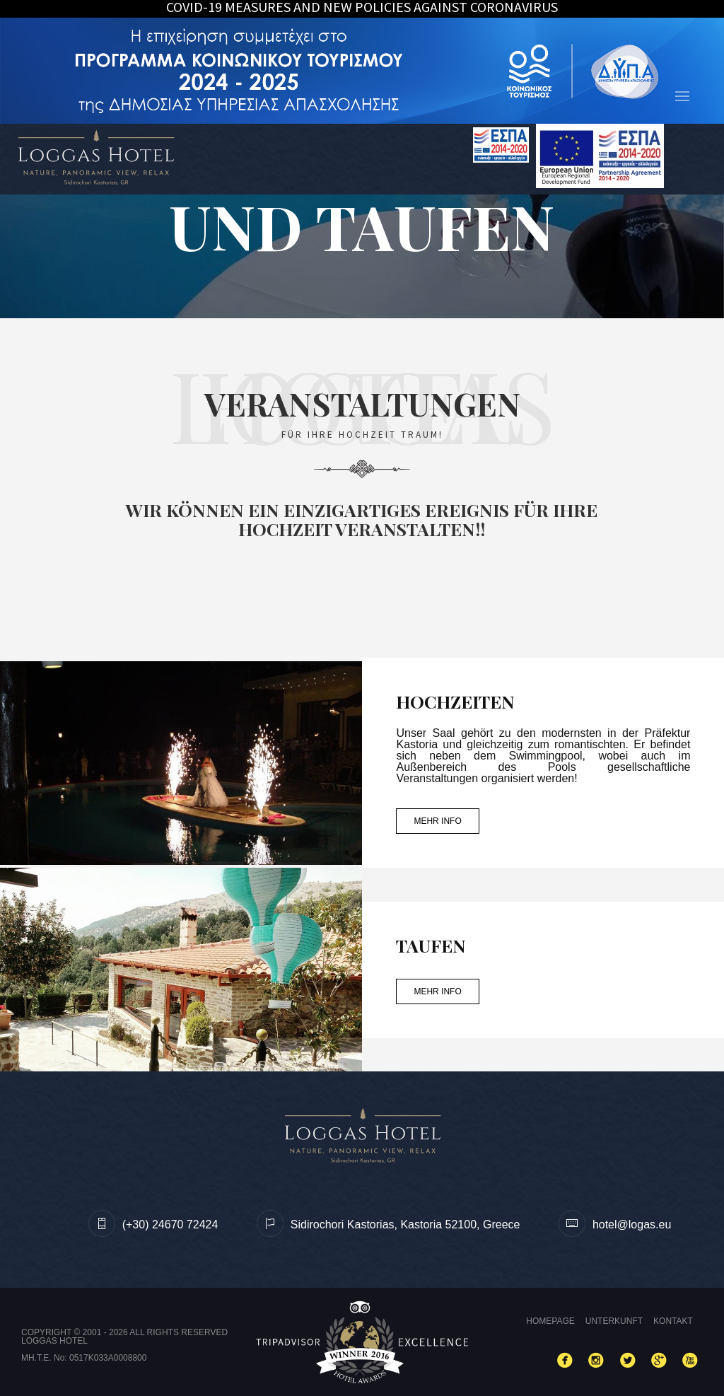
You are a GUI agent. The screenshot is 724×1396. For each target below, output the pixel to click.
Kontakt (673, 1321)
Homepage (550, 1321)
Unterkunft (614, 1321)
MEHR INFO (437, 821)
